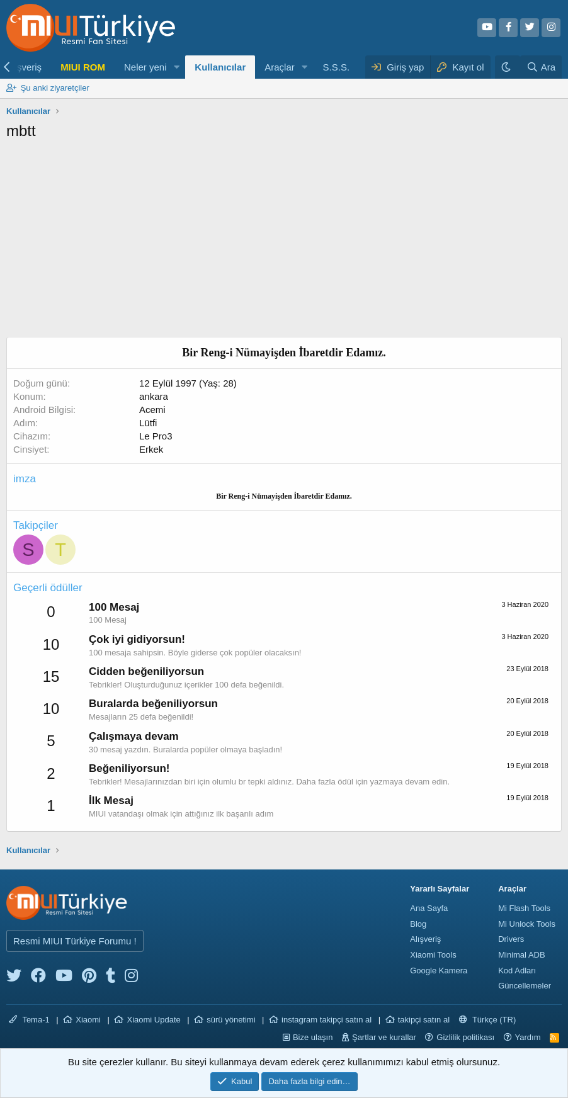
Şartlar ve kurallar (384, 1037)
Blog (418, 924)
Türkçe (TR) (487, 1019)
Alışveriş (425, 939)
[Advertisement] (284, 242)
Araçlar (279, 67)
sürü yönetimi (231, 1019)
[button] (176, 67)
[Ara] (541, 67)
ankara (153, 396)
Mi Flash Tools (524, 908)
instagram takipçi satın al (326, 1019)
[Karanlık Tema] (507, 67)
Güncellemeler (524, 985)
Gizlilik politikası (465, 1037)
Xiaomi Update (153, 1019)
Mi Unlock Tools (526, 924)
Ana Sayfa (429, 908)
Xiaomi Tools (433, 954)
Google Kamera (438, 970)
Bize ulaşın (313, 1037)
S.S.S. (336, 67)
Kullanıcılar (220, 67)
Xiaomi (88, 1019)
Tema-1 (29, 1019)
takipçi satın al (424, 1019)
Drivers (511, 939)
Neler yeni (145, 67)
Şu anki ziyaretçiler (55, 88)
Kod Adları (517, 970)
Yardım (528, 1037)
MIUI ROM (82, 67)
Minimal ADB (521, 954)
